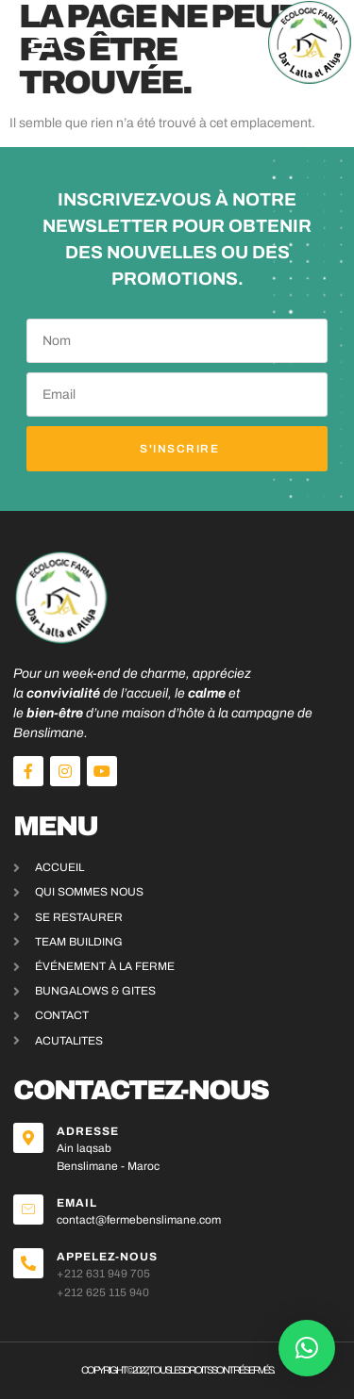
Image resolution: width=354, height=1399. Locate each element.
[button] (43, 42)
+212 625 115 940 (103, 1292)
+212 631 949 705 (103, 1273)
